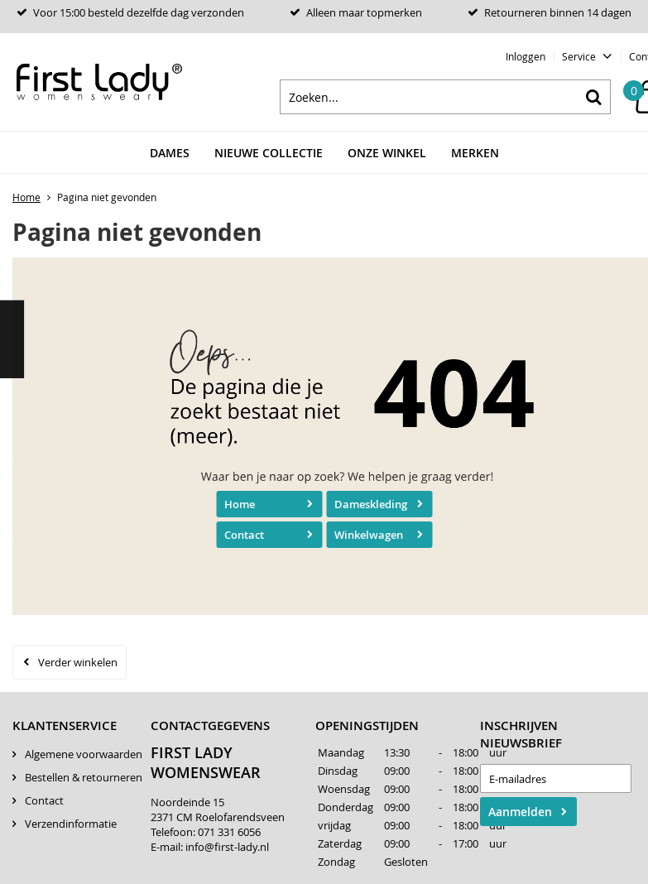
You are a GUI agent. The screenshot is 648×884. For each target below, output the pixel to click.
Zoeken (593, 96)
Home (239, 504)
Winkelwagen (368, 534)
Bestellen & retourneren (83, 777)
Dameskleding (370, 504)
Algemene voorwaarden (83, 754)
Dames (170, 153)
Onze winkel (387, 153)
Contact (244, 534)
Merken (475, 153)
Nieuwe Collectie (268, 153)
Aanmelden (520, 811)
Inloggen (525, 56)
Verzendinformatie (71, 823)
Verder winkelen (78, 662)
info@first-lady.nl (227, 846)
